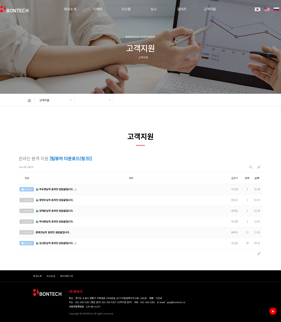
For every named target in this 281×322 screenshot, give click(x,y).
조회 (247, 178)
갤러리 (181, 8)
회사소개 (70, 8)
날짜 (257, 178)
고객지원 (210, 8)
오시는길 (51, 276)
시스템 (125, 8)
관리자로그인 (66, 276)
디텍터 (98, 8)
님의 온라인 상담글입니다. (55, 189)
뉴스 (154, 8)
